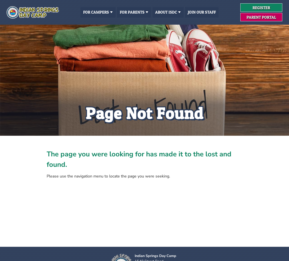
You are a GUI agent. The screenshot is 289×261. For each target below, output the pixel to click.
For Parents (134, 12)
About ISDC (168, 12)
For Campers (98, 12)
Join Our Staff (202, 12)
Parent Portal (261, 17)
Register (267, 8)
